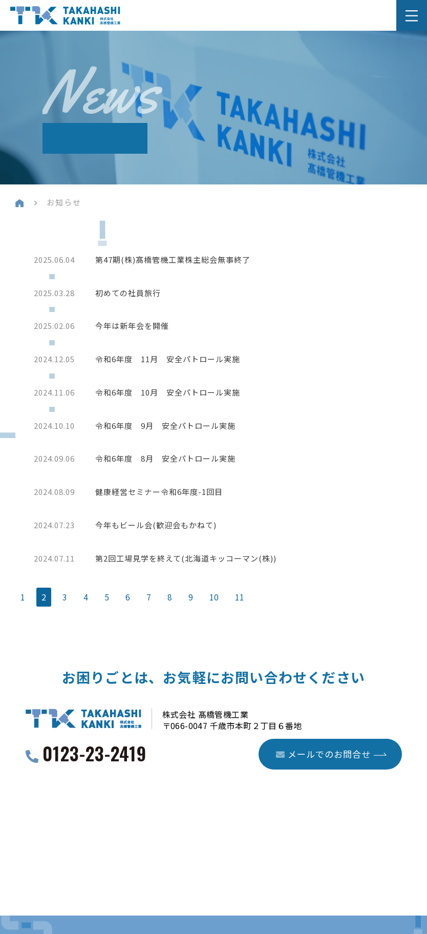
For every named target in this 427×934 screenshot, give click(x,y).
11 (239, 603)
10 (214, 603)
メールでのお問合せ (323, 760)
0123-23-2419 (94, 762)
